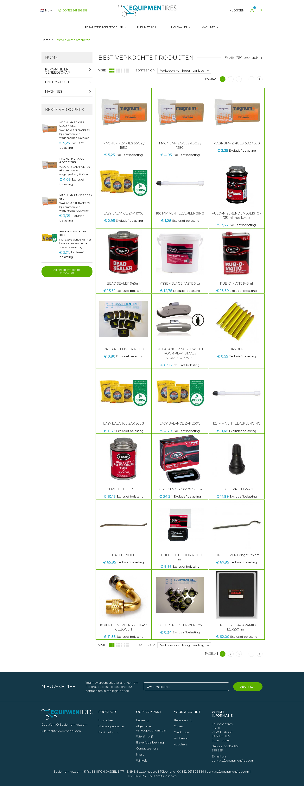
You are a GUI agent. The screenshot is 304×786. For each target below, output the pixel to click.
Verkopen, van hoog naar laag (185, 70)
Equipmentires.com (67, 771)
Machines (209, 27)
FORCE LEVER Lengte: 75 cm (236, 555)
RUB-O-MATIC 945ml (236, 283)
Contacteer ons (147, 748)
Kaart (140, 754)
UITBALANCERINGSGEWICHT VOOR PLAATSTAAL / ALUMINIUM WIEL (180, 353)
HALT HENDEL (123, 555)
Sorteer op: (145, 70)
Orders (179, 726)
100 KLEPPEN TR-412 (236, 489)
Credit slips (181, 732)
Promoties (105, 720)
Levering (142, 720)
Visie (102, 70)
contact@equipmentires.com (228, 771)
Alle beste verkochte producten (67, 271)
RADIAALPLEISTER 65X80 (123, 349)
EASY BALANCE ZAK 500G (123, 423)
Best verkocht (108, 732)
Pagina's (211, 79)
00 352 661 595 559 (72, 10)
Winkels (141, 760)
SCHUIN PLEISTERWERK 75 (180, 625)
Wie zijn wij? (144, 736)
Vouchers (180, 744)
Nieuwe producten (111, 726)
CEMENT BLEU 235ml (124, 489)
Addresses (181, 738)
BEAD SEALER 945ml (123, 283)
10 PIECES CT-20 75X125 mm (180, 489)
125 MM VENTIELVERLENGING (236, 423)
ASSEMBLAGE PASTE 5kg (180, 283)
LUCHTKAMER (179, 27)
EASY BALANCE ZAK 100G (123, 213)
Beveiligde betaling (150, 742)
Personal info (183, 720)
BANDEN (236, 349)
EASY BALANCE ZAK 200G (180, 423)
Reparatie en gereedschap (104, 27)
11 (251, 79)
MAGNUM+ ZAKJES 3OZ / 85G (236, 143)
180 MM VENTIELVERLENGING (180, 213)
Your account (187, 712)
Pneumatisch (146, 27)
